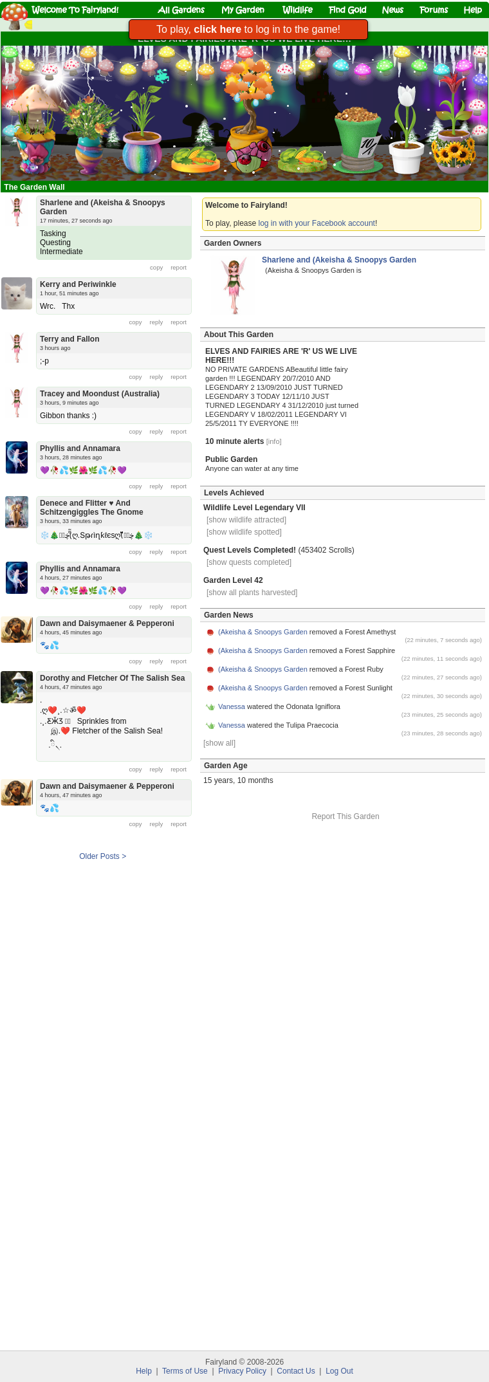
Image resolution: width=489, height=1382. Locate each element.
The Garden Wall (35, 187)
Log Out (339, 1371)
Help (144, 1371)
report (179, 267)
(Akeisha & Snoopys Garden (263, 632)
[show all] (219, 743)
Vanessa (231, 706)
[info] (274, 441)
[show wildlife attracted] (246, 519)
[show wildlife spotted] (244, 532)
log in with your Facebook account (317, 223)
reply (156, 322)
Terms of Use (185, 1371)
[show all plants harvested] (252, 592)
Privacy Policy (242, 1371)
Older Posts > (102, 856)
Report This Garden (345, 816)
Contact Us (296, 1371)
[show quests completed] (249, 562)
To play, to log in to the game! (248, 29)
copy (156, 267)
